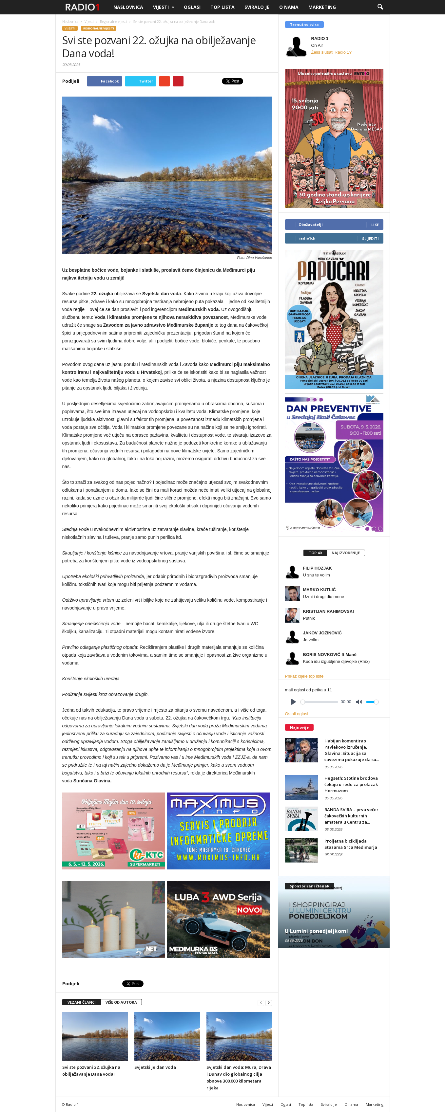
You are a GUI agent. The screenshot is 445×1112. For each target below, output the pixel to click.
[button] (380, 7)
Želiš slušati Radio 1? (331, 52)
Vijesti (164, 7)
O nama (289, 7)
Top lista (222, 7)
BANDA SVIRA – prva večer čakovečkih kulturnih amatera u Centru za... (351, 816)
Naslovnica (128, 7)
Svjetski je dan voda (155, 1067)
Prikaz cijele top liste (304, 676)
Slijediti (370, 238)
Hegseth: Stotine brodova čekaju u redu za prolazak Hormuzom (351, 784)
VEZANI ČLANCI (82, 1002)
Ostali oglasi (296, 713)
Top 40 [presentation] (315, 552)
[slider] (319, 702)
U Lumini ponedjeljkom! (316, 931)
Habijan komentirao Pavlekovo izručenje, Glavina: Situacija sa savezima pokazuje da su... (351, 750)
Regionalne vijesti (98, 28)
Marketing (322, 7)
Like (375, 224)
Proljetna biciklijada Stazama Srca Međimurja (350, 844)
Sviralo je (256, 7)
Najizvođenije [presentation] (346, 552)
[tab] (314, 553)
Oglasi (192, 7)
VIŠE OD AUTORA (121, 1002)
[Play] (293, 702)
